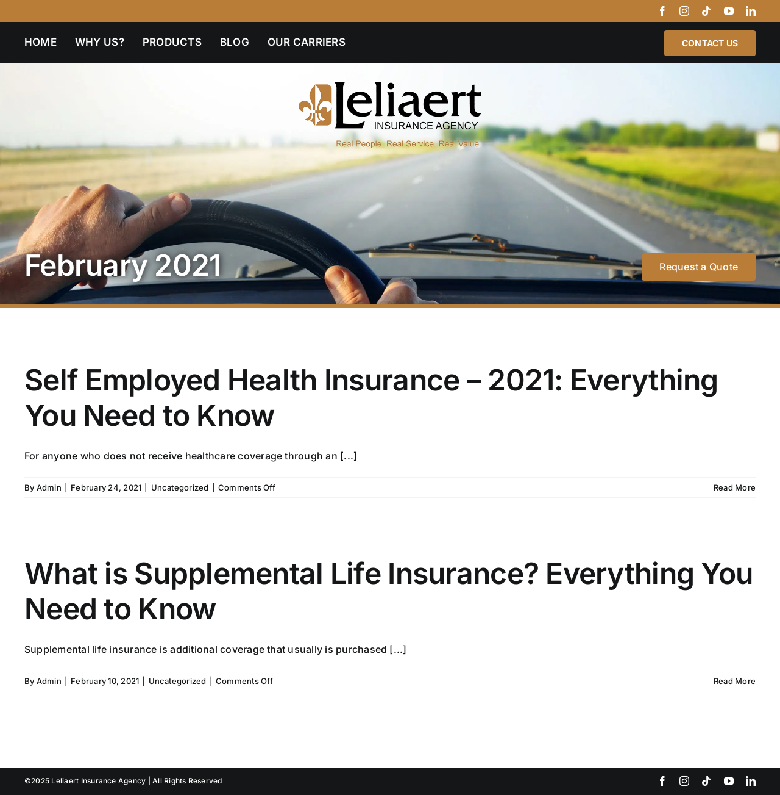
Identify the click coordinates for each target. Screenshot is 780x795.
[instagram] (684, 11)
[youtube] (729, 11)
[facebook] (662, 11)
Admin (49, 487)
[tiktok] (706, 11)
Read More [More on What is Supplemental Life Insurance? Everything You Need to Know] (735, 681)
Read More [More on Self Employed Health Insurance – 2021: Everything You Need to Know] (735, 487)
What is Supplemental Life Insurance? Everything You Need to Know (388, 591)
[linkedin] (751, 11)
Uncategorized (180, 487)
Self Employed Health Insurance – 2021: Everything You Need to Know (371, 397)
